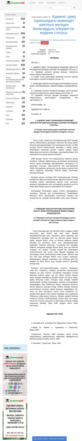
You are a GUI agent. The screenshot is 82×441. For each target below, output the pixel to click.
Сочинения (15, 111)
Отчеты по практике (15, 98)
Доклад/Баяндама (15, 42)
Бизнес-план (15, 23)
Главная (32, 2)
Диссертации (15, 37)
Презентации (15, 102)
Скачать (44, 43)
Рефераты (15, 106)
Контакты (62, 2)
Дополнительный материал (15, 47)
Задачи (15, 52)
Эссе (15, 123)
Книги (15, 56)
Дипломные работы (15, 33)
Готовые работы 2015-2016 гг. (15, 28)
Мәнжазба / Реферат (15, 73)
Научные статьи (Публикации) (15, 87)
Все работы (15, 19)
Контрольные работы (15, 61)
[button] (49, 438)
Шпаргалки (15, 119)
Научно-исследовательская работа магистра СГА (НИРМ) (15, 79)
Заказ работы (51, 2)
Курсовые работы (15, 65)
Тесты (15, 115)
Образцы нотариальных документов (15, 93)
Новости (41, 2)
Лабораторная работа (15, 69)
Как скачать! (12, 347)
